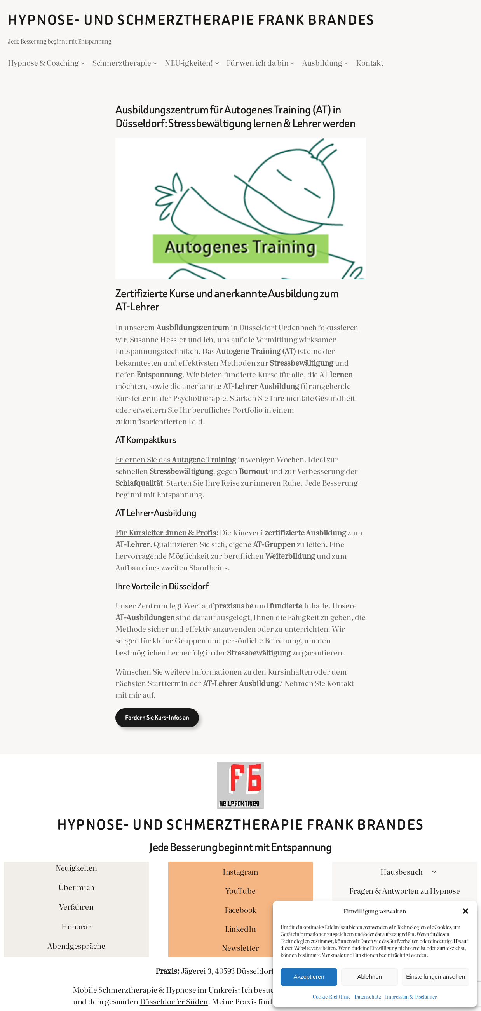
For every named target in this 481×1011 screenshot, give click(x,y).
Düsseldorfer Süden (174, 1001)
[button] (465, 911)
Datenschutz (367, 996)
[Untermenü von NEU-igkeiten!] (217, 62)
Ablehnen (369, 976)
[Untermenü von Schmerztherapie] (155, 62)
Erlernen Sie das (176, 459)
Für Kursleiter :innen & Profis (165, 532)
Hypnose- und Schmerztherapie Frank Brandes (191, 20)
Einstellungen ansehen (435, 976)
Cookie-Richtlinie (331, 996)
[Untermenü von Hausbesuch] (434, 871)
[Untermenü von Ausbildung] (346, 62)
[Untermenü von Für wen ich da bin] (292, 62)
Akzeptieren (308, 976)
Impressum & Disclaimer (411, 996)
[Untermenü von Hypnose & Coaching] (82, 62)
